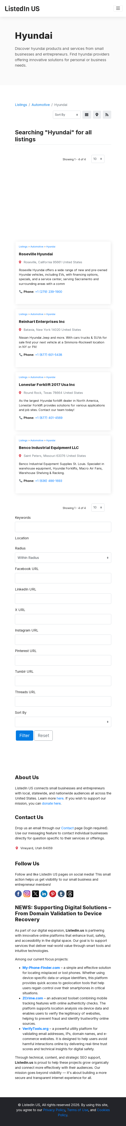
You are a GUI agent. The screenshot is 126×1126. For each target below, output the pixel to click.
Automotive (41, 105)
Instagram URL (26, 630)
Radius (20, 548)
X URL (20, 610)
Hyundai (50, 246)
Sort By (20, 712)
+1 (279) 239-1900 (48, 292)
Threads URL (25, 692)
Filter (24, 735)
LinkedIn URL (25, 589)
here (60, 798)
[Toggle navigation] (118, 8)
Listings (21, 105)
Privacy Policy (54, 1110)
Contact (67, 828)
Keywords (23, 518)
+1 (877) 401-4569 (49, 418)
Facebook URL (27, 569)
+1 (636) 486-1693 (48, 481)
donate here (51, 803)
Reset (43, 735)
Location (22, 538)
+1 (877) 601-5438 (48, 355)
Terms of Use (77, 1110)
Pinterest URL (26, 651)
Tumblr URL (24, 671)
